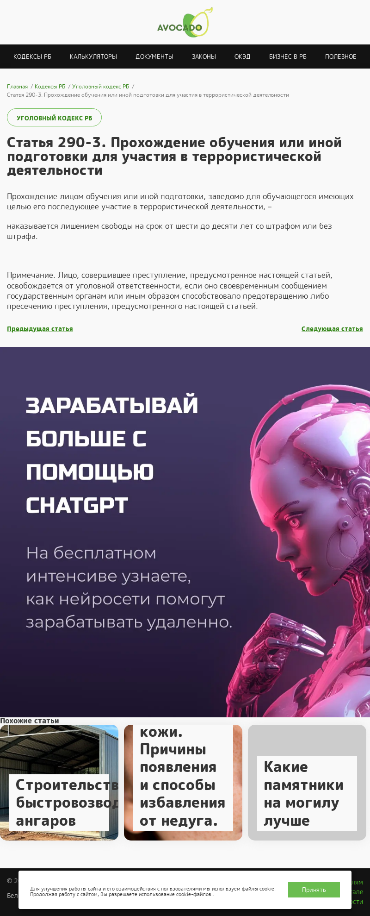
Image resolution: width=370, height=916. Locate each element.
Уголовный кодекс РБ (54, 118)
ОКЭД (242, 56)
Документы (154, 56)
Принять (314, 889)
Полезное (341, 56)
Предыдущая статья (40, 329)
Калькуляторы (93, 56)
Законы (204, 56)
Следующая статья (332, 329)
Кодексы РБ (32, 56)
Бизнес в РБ (288, 56)
